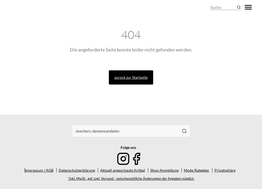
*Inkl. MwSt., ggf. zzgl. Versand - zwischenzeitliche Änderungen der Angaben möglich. (131, 179)
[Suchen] (184, 131)
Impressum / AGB (39, 170)
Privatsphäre (225, 170)
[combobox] (125, 131)
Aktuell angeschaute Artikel (122, 170)
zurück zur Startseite (131, 77)
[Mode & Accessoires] (23, 7)
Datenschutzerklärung (77, 170)
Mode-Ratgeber (196, 170)
